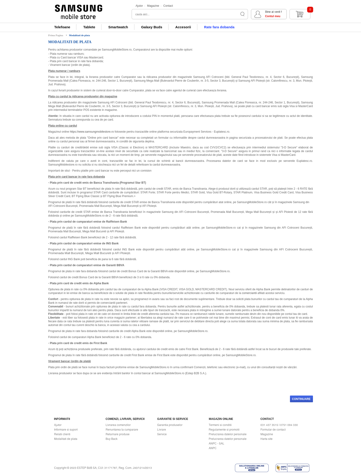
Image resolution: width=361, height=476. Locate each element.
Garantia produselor (169, 425)
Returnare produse (118, 434)
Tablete (89, 27)
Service (162, 434)
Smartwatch (118, 27)
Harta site (266, 439)
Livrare (161, 429)
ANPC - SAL (216, 443)
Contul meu (272, 16)
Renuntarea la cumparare (122, 429)
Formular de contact (273, 429)
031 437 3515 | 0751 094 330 (279, 425)
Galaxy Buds (151, 27)
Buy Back (111, 439)
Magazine (153, 5)
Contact (168, 5)
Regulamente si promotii (224, 429)
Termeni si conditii (220, 425)
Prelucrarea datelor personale (228, 434)
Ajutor (139, 5)
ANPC (213, 448)
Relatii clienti (62, 434)
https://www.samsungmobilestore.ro (92, 131)
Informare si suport (66, 429)
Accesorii (183, 27)
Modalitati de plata (79, 35)
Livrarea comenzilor (118, 425)
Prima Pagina (55, 35)
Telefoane (62, 27)
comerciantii (249, 293)
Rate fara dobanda (219, 27)
